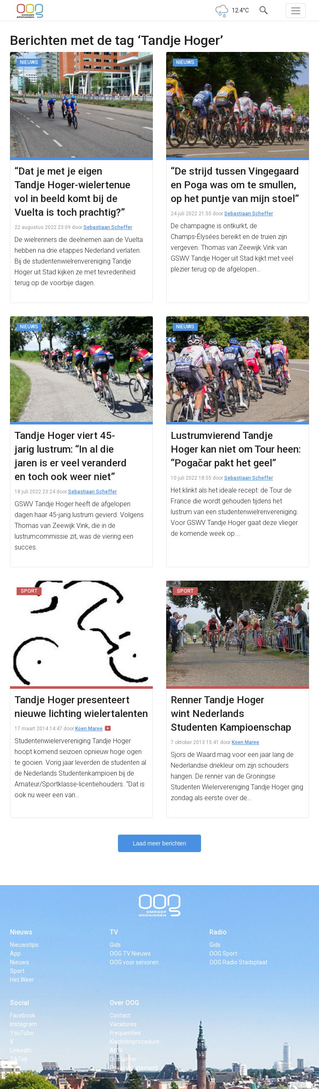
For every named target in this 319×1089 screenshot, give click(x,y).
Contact (120, 1015)
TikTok (18, 1059)
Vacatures (123, 1024)
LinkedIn (21, 1050)
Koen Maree (89, 729)
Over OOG (124, 1003)
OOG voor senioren (134, 962)
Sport (17, 971)
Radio (218, 932)
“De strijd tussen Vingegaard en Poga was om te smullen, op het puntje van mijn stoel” (235, 184)
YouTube (22, 1033)
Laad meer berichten (159, 843)
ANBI (116, 1050)
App (15, 953)
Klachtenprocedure (135, 1041)
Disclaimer (123, 1059)
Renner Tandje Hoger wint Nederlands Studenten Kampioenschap (231, 713)
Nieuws (21, 932)
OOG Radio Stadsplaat (238, 962)
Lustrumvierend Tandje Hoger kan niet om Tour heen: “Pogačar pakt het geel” (236, 449)
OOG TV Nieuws (130, 953)
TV (114, 932)
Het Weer (22, 979)
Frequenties (125, 1033)
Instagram (23, 1024)
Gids (115, 944)
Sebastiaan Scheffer (107, 227)
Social (19, 1003)
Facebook (22, 1015)
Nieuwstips (24, 944)
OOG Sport (223, 953)
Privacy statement (134, 1067)
